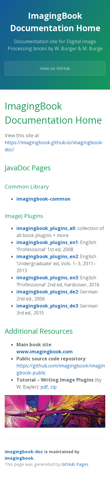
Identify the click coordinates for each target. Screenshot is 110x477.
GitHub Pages (74, 464)
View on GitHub (55, 68)
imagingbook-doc (24, 451)
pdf (44, 387)
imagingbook (19, 458)
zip (53, 387)
